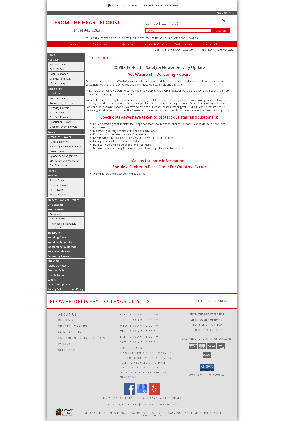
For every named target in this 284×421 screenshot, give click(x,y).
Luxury (52, 279)
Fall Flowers (57, 189)
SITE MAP (212, 43)
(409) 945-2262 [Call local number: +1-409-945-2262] (212, 330)
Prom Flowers (56, 209)
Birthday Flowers (59, 108)
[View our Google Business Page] (142, 393)
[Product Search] (178, 30)
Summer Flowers (60, 185)
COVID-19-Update (59, 284)
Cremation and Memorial (64, 160)
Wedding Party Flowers (62, 246)
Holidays (53, 59)
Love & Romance (58, 275)
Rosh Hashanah (59, 74)
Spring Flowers (58, 180)
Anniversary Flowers (61, 103)
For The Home (58, 165)
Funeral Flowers (59, 141)
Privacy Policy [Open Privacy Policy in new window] (175, 413)
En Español (54, 232)
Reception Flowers (59, 251)
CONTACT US (184, 43)
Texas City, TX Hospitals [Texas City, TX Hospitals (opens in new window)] (164, 398)
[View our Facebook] (129, 393)
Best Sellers (55, 88)
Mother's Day (58, 64)
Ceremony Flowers (59, 256)
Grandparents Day (60, 78)
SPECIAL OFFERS (156, 43)
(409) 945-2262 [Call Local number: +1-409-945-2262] (225, 13)
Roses (51, 132)
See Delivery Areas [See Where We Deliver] (211, 301)
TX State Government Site (159, 404)
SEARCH (221, 31)
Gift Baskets (55, 204)
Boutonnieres (58, 219)
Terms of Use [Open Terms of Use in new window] (153, 415)
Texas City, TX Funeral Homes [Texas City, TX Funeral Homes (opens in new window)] (123, 398)
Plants (52, 170)
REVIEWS (128, 43)
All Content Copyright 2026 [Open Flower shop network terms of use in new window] (105, 413)
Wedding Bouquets (60, 242)
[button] (207, 367)
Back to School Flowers (63, 126)
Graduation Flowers (61, 122)
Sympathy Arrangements (64, 156)
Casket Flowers (59, 151)
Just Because (57, 98)
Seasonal (53, 175)
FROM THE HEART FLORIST (87, 22)
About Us (53, 261)
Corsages (55, 214)
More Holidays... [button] (59, 83)
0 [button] (224, 20)
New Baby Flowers (61, 112)
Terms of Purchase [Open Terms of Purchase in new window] (204, 413)
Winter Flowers (58, 194)
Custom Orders (57, 270)
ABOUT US (100, 43)
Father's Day (57, 69)
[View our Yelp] (154, 393)
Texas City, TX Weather (122, 404)
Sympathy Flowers (59, 137)
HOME (72, 43)
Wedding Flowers (58, 237)
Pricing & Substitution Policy (65, 289)
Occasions (54, 93)
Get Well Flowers (59, 117)
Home (51, 55)
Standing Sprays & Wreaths (66, 146)
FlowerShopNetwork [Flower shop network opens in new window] (144, 413)
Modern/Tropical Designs (63, 200)
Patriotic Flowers (58, 265)
